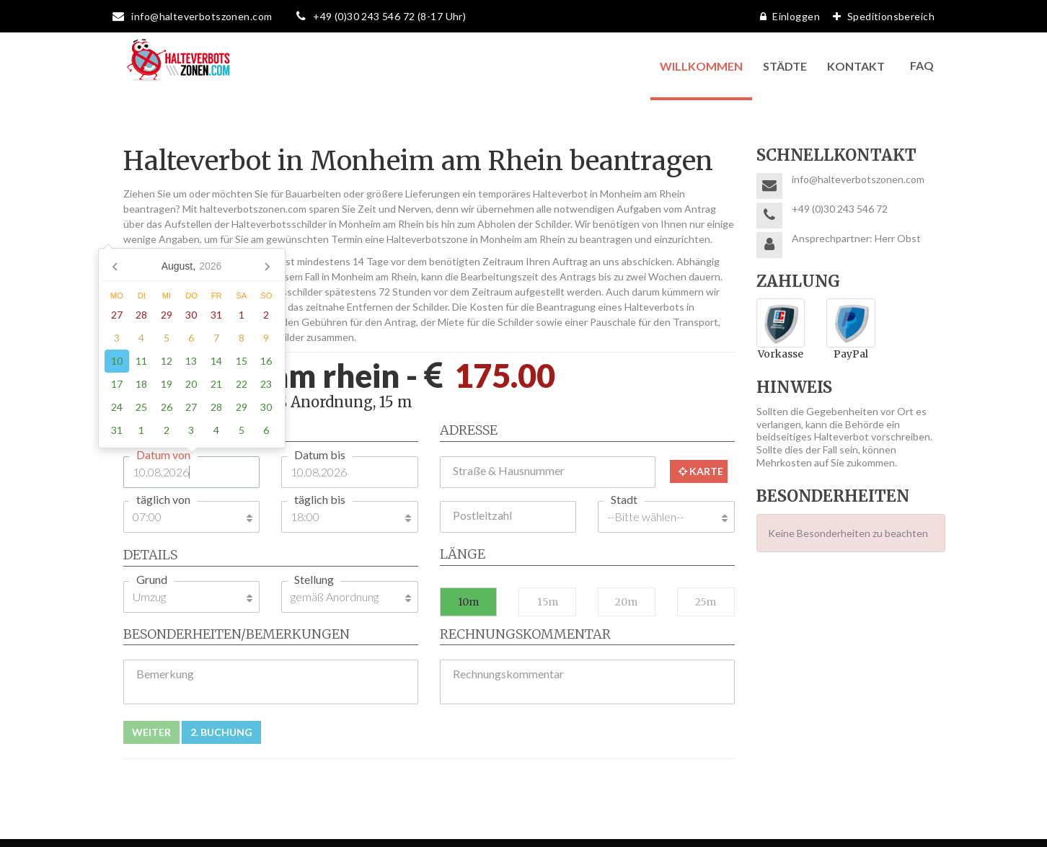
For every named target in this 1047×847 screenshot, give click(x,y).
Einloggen (786, 16)
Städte (785, 66)
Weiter (151, 732)
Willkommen (701, 66)
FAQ (922, 65)
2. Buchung (221, 732)
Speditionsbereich (880, 16)
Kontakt (856, 66)
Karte (701, 471)
